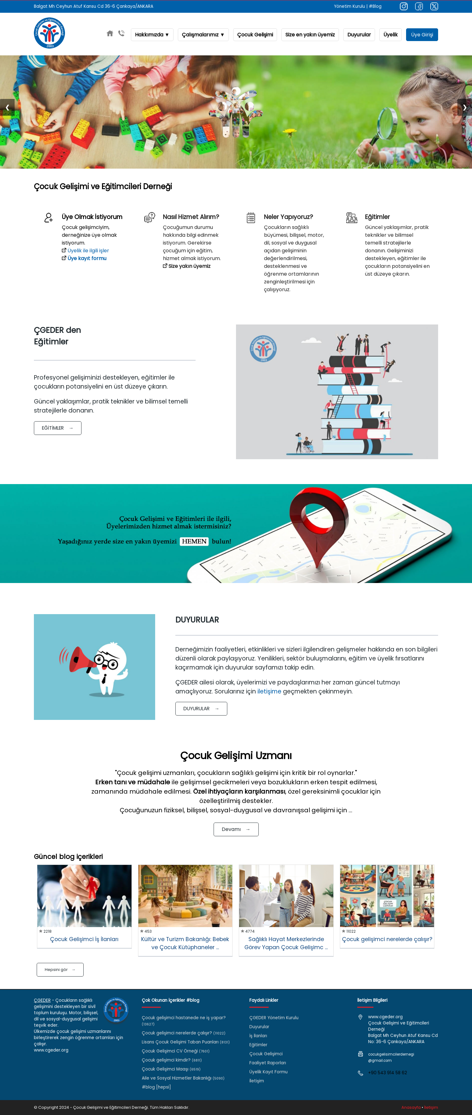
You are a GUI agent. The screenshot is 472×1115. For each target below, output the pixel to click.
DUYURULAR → (201, 708)
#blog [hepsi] (156, 1087)
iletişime (269, 691)
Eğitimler (258, 1045)
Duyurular (359, 34)
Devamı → (236, 829)
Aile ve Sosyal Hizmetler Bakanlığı (183, 1078)
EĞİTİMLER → (57, 428)
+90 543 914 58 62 (387, 1073)
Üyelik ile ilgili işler (85, 250)
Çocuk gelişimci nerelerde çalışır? (183, 1033)
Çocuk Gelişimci (266, 1054)
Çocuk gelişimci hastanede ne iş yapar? (184, 1021)
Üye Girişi (422, 34)
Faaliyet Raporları (267, 1063)
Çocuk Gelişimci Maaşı (171, 1069)
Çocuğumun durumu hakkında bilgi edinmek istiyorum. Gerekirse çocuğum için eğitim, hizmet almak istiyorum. (195, 237)
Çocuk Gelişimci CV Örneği (176, 1051)
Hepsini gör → (60, 969)
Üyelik (390, 34)
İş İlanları (258, 1036)
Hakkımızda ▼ (152, 34)
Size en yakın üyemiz (310, 34)
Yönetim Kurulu (349, 6)
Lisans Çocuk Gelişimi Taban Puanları (186, 1042)
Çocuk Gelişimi (255, 34)
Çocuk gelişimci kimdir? (172, 1060)
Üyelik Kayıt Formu (268, 1072)
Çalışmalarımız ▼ (203, 34)
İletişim (256, 1081)
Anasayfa (411, 1107)
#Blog (375, 6)
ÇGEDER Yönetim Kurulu (273, 1018)
